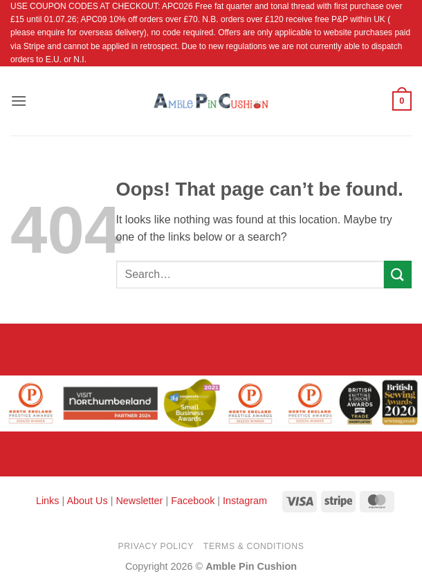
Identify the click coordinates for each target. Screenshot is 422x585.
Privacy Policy (156, 546)
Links (49, 500)
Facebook (192, 500)
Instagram (245, 500)
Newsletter (139, 500)
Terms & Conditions (253, 546)
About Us (86, 500)
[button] (18, 101)
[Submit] (398, 274)
